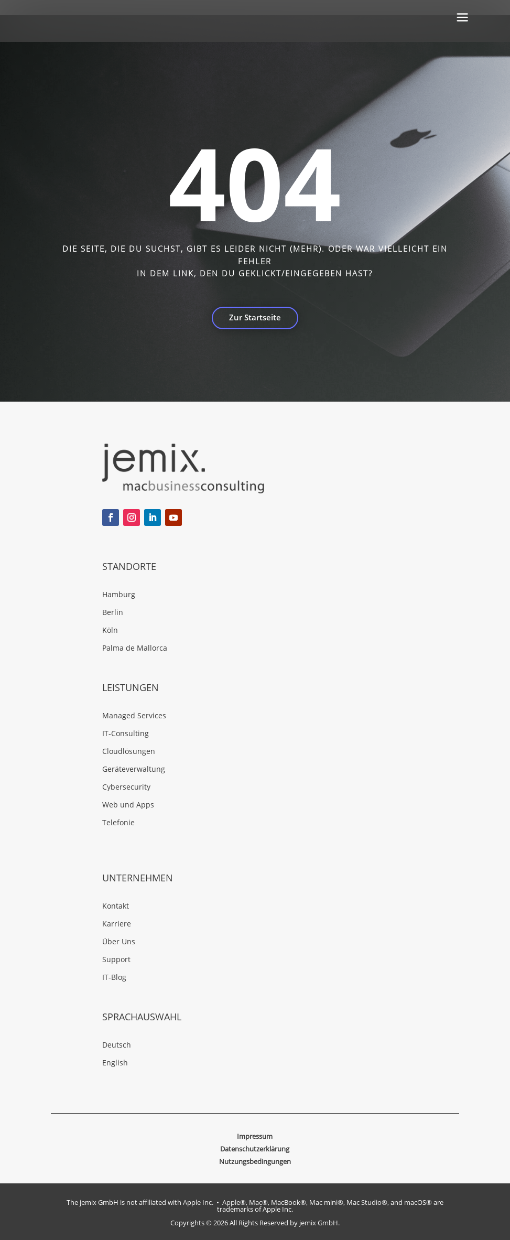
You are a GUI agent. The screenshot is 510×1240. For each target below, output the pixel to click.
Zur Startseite (255, 317)
